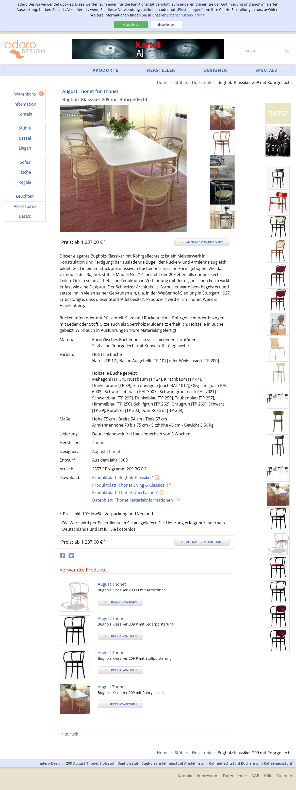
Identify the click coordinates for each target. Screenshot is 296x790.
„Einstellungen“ (189, 9)
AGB (254, 775)
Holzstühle (202, 82)
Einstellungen (166, 24)
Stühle (181, 82)
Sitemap (284, 775)
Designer (215, 70)
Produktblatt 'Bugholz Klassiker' (122, 477)
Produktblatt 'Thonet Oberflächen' (125, 492)
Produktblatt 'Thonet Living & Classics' (128, 485)
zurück (71, 734)
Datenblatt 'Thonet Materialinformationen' (133, 500)
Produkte (105, 70)
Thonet (99, 442)
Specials (266, 70)
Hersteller (161, 70)
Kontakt (180, 775)
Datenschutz (232, 775)
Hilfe (267, 775)
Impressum (204, 775)
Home (163, 82)
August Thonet (106, 451)
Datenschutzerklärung (186, 15)
